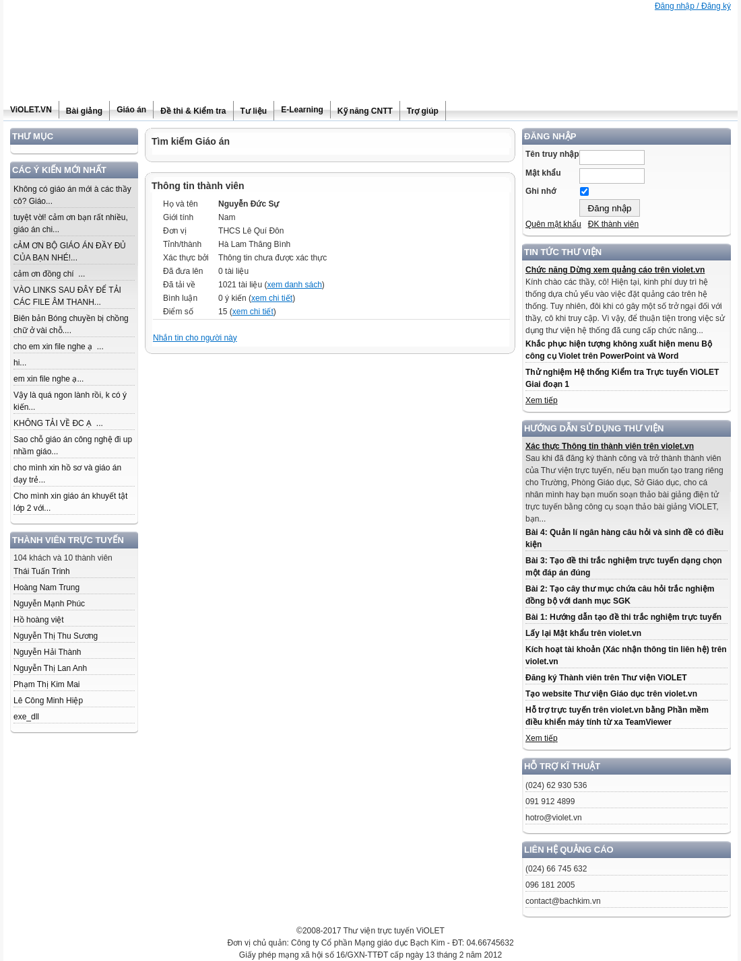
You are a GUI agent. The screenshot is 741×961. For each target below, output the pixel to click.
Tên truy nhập (552, 154)
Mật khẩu (543, 173)
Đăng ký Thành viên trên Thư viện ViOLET (605, 677)
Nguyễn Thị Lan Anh (50, 668)
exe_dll (26, 716)
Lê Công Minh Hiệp (48, 700)
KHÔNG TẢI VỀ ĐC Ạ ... (58, 423)
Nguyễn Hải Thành (47, 652)
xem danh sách (294, 284)
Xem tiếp (541, 400)
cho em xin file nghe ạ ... (58, 346)
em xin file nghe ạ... (48, 379)
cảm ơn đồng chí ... (49, 274)
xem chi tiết (271, 298)
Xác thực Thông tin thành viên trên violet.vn (609, 446)
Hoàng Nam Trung (46, 587)
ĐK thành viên (613, 224)
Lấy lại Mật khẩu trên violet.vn (583, 633)
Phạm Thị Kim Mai (46, 684)
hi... (19, 362)
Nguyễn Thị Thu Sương (55, 636)
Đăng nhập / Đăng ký (693, 6)
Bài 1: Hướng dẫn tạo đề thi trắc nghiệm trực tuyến (623, 617)
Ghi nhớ (540, 191)
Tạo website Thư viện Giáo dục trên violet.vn (611, 694)
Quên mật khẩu (553, 224)
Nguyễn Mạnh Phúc (49, 603)
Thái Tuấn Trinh (41, 571)
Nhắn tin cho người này (195, 338)
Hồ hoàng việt (38, 620)
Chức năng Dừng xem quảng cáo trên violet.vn (615, 270)
